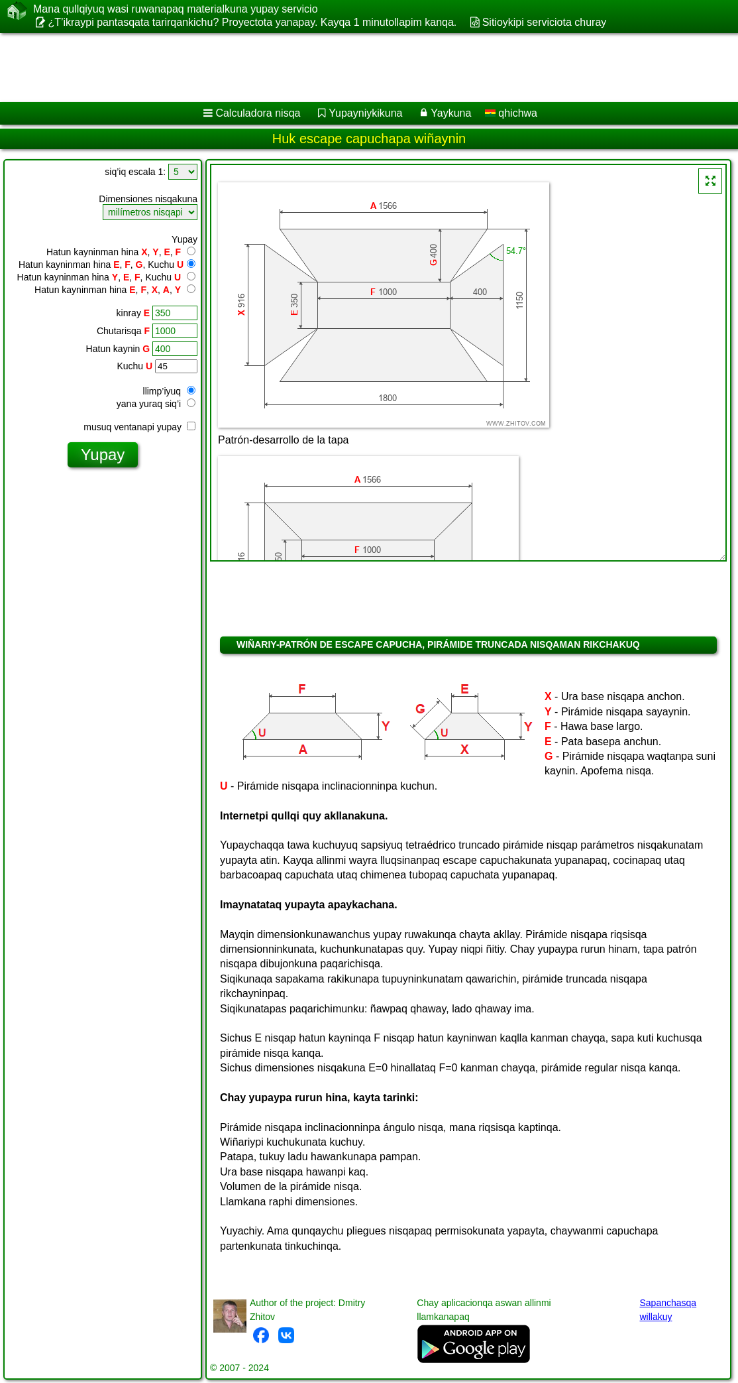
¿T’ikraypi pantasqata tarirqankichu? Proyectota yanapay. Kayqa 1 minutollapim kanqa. (252, 22)
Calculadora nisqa (257, 113)
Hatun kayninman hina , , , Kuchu (107, 264)
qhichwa (511, 113)
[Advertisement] (355, 67)
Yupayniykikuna (365, 113)
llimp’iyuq (169, 391)
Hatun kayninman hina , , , (120, 252)
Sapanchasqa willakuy (667, 1309)
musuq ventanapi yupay (139, 427)
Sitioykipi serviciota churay (544, 22)
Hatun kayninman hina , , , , (114, 289)
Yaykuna (451, 113)
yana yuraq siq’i (156, 403)
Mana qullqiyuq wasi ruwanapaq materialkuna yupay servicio (175, 9)
